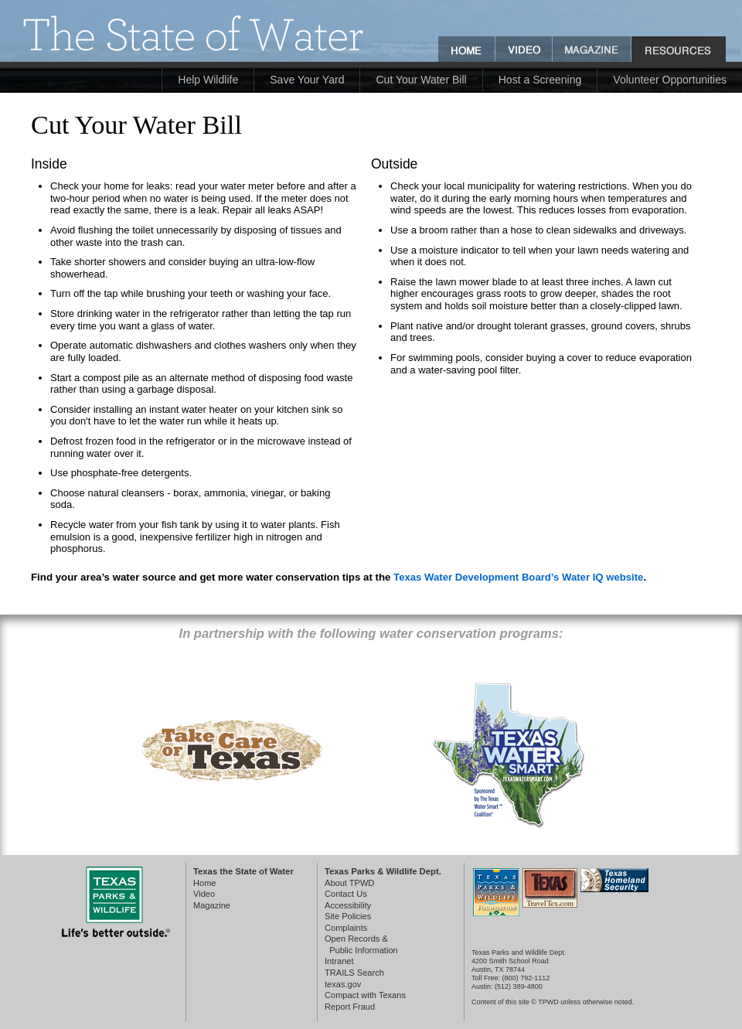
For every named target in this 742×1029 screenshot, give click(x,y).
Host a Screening (540, 79)
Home (204, 883)
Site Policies (348, 916)
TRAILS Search (354, 972)
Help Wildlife (208, 79)
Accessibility (348, 905)
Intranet (339, 961)
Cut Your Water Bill (421, 79)
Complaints (346, 927)
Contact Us (346, 893)
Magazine (211, 905)
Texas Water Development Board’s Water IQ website (518, 577)
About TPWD (349, 883)
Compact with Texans (365, 995)
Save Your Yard (307, 79)
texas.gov (343, 984)
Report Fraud (350, 1006)
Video (204, 893)
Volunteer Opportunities (670, 79)
